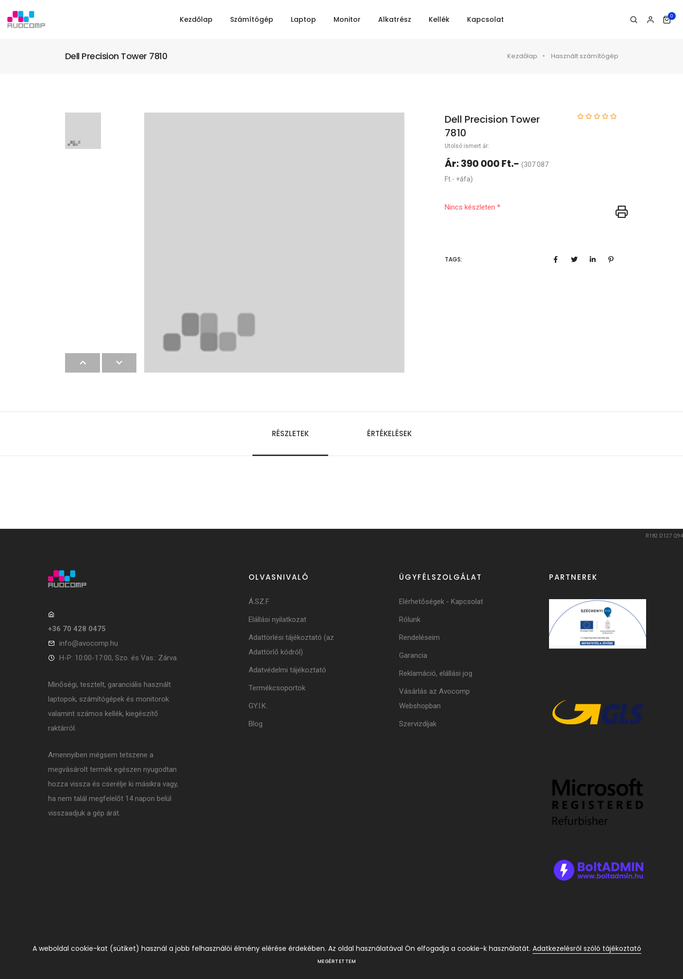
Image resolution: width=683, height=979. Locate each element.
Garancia (413, 655)
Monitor (347, 19)
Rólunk (409, 619)
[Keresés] (634, 20)
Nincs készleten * (472, 207)
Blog (256, 723)
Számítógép (251, 19)
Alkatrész (394, 19)
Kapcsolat (485, 19)
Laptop (303, 19)
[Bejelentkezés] (650, 20)
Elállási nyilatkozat (277, 619)
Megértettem (336, 961)
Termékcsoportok (277, 688)
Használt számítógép (584, 56)
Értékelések (389, 433)
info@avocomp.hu (88, 643)
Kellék (439, 19)
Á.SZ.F (259, 601)
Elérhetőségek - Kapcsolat (441, 601)
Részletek (290, 433)
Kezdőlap (196, 19)
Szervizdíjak (417, 723)
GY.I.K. (258, 706)
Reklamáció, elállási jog (435, 673)
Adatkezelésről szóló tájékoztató (587, 948)
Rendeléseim (419, 637)
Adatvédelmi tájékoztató (287, 670)
